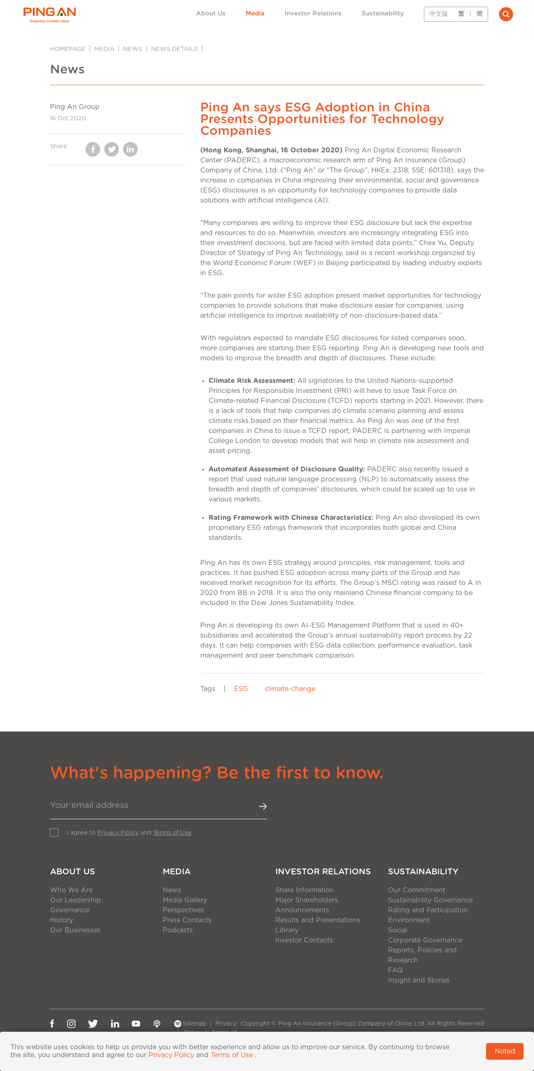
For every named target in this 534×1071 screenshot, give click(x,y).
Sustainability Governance (430, 900)
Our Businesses (75, 930)
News (132, 49)
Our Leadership (75, 900)
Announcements (302, 910)
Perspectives (183, 910)
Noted (505, 1051)
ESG (241, 689)
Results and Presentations (317, 920)
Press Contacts (187, 920)
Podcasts (178, 930)
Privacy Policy (118, 833)
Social (397, 930)
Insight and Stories (418, 980)
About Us (211, 13)
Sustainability (383, 13)
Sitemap (195, 1024)
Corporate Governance (425, 940)
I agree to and (129, 833)
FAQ (395, 970)
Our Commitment (416, 890)
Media (255, 13)
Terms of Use (172, 833)
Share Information (304, 890)
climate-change (290, 689)
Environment (409, 920)
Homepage (68, 49)
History (61, 920)
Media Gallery (185, 900)
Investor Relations (313, 13)
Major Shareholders (306, 900)
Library (286, 930)
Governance (69, 910)
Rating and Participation (428, 910)
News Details (174, 49)
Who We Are (71, 890)
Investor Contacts (304, 940)
